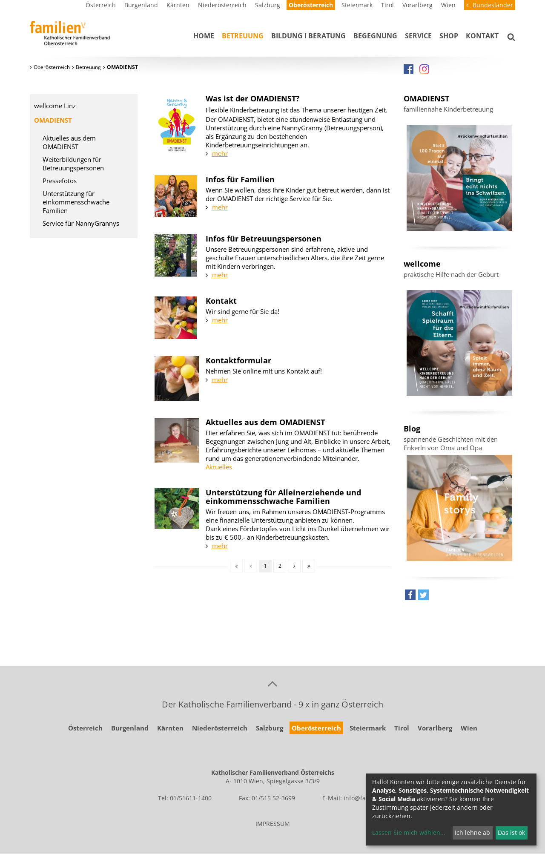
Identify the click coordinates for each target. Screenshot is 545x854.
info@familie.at (365, 798)
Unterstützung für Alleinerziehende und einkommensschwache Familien (283, 496)
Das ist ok (511, 832)
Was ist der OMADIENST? (253, 98)
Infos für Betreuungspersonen (263, 238)
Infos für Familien (240, 179)
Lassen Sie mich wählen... (408, 832)
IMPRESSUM (272, 823)
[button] (410, 596)
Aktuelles (219, 467)
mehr (220, 153)
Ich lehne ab (472, 832)
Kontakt (221, 301)
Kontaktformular (238, 360)
